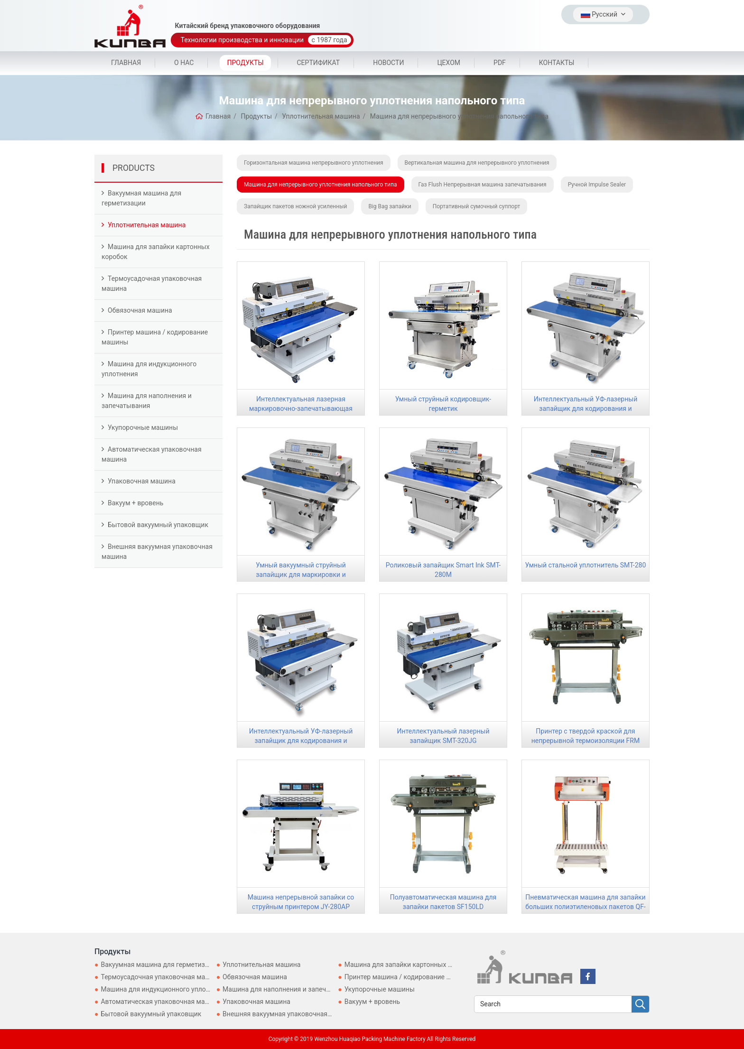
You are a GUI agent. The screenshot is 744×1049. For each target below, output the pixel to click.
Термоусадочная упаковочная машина (152, 283)
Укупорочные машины (143, 427)
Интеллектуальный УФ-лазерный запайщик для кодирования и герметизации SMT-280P (586, 408)
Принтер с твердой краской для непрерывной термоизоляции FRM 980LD (585, 740)
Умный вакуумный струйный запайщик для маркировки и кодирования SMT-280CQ (301, 574)
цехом (448, 62)
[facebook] (587, 976)
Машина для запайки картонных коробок (156, 251)
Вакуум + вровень (135, 503)
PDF (499, 62)
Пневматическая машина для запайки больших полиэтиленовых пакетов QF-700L (585, 906)
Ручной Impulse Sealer (597, 184)
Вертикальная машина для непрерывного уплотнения (477, 162)
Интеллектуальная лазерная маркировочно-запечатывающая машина (301, 408)
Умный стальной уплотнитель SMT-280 (585, 565)
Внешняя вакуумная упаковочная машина (157, 551)
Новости (388, 62)
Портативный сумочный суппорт (477, 206)
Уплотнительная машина (147, 225)
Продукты (245, 62)
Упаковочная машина (142, 481)
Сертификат (318, 62)
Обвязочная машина (140, 310)
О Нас (184, 62)
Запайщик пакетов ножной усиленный (295, 206)
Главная (126, 62)
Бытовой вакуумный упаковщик (158, 525)
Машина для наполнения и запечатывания (147, 400)
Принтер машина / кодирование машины (155, 337)
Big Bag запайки (389, 206)
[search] (640, 1004)
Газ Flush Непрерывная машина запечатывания (482, 184)
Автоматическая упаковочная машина (152, 454)
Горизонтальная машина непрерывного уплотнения (313, 162)
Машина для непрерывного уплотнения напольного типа (320, 184)
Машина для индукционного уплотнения (149, 369)
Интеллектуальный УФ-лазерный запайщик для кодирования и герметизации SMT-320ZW (301, 740)
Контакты (557, 62)
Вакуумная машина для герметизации (141, 198)
